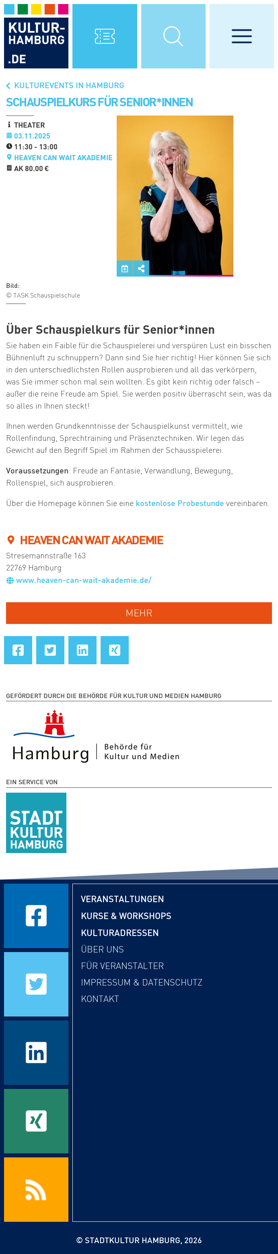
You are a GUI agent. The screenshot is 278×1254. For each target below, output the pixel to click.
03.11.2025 (32, 135)
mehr (139, 613)
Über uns (102, 949)
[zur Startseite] (36, 36)
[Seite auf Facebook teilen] (18, 650)
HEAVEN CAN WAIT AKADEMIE (63, 157)
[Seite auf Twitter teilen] (50, 650)
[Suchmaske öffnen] (173, 36)
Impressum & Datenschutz (141, 982)
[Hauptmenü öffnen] (242, 36)
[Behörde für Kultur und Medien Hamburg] (96, 735)
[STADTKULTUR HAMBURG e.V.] (36, 821)
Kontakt (100, 999)
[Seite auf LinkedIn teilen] (82, 650)
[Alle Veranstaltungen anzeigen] (104, 36)
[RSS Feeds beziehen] (36, 1189)
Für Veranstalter (122, 966)
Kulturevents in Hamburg (64, 85)
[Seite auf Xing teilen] (115, 650)
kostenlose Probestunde (180, 503)
